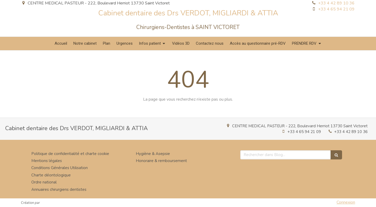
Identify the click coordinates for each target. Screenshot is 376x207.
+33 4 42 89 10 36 (336, 3)
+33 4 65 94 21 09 (336, 9)
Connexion (346, 202)
